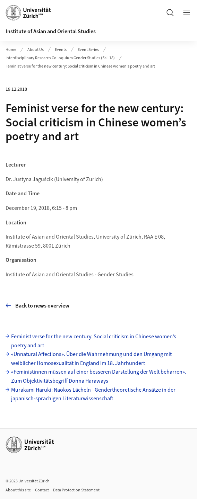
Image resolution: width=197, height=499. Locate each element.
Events (61, 50)
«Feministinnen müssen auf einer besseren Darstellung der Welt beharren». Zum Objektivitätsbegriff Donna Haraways (98, 376)
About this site (18, 490)
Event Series (88, 50)
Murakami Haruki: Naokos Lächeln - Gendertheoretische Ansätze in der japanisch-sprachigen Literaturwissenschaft (93, 394)
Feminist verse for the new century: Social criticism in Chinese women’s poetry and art (80, 66)
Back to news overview (37, 306)
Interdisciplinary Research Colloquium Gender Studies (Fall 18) (60, 58)
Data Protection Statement (76, 490)
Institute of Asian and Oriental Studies (51, 31)
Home (11, 50)
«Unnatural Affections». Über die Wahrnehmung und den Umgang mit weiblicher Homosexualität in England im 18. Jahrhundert (91, 358)
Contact (42, 490)
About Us (35, 50)
